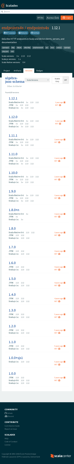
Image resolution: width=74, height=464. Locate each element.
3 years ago (59, 195)
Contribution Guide (12, 426)
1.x (19, 59)
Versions (28, 70)
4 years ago (59, 251)
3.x (17, 56)
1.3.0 (12, 310)
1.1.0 (12, 342)
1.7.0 (12, 247)
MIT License (9, 33)
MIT (58, 105)
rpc (47, 48)
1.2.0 (12, 326)
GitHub (35, 33)
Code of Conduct (11, 441)
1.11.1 (13, 135)
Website (23, 33)
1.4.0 (12, 294)
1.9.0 (12, 191)
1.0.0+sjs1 (16, 358)
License (7, 445)
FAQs (6, 438)
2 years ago (59, 139)
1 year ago (60, 102)
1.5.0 (12, 278)
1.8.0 (12, 228)
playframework (38, 48)
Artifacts (17, 70)
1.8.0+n (14, 210)
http (13, 48)
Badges (39, 70)
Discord (9, 416)
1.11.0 (13, 154)
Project (7, 70)
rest (12, 51)
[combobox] (37, 80)
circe (52, 48)
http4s (19, 48)
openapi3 (5, 48)
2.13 (23, 56)
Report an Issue (11, 429)
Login (67, 18)
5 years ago (59, 314)
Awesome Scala (53, 17)
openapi (67, 48)
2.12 (29, 56)
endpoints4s (13, 27)
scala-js (59, 48)
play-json (5, 51)
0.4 (24, 62)
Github (8, 413)
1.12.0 (13, 117)
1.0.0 (12, 373)
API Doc (40, 18)
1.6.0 (12, 263)
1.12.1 (13, 98)
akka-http (27, 48)
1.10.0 (13, 172)
